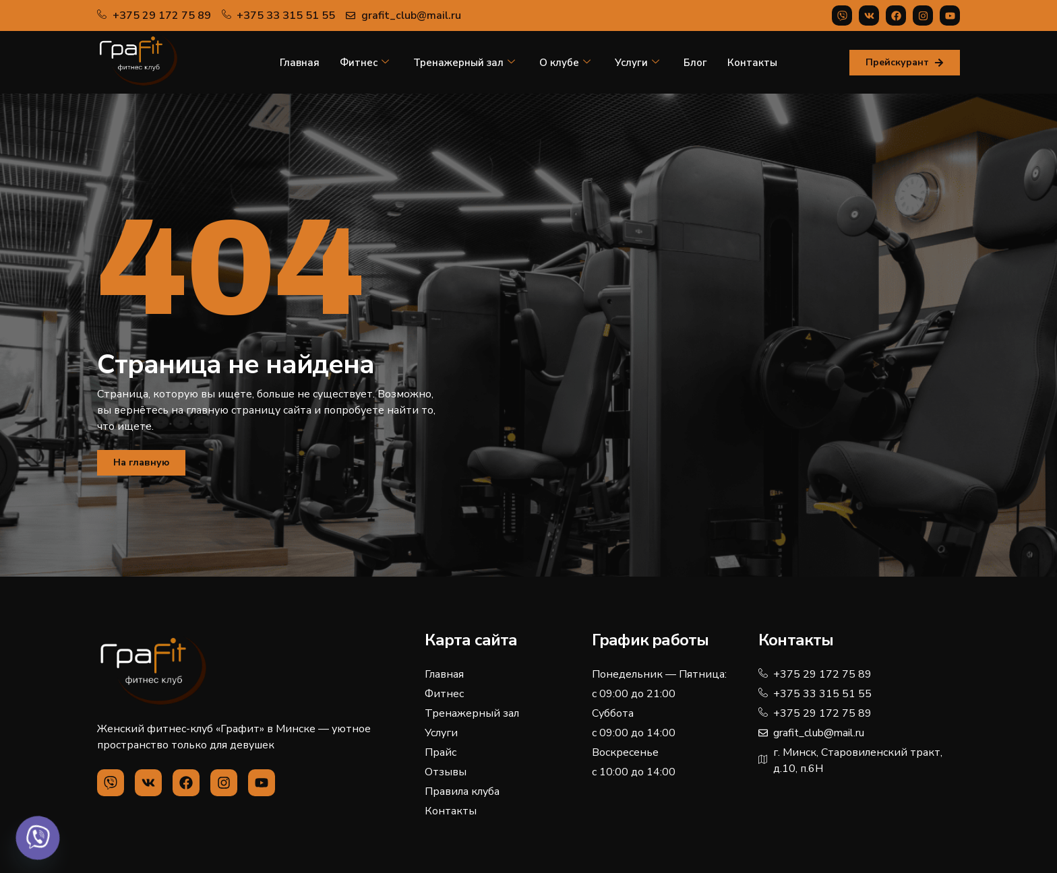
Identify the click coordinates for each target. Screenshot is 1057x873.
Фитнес (364, 63)
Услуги (637, 63)
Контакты (752, 62)
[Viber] (38, 838)
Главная (300, 62)
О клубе (565, 63)
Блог (695, 62)
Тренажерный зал (464, 63)
